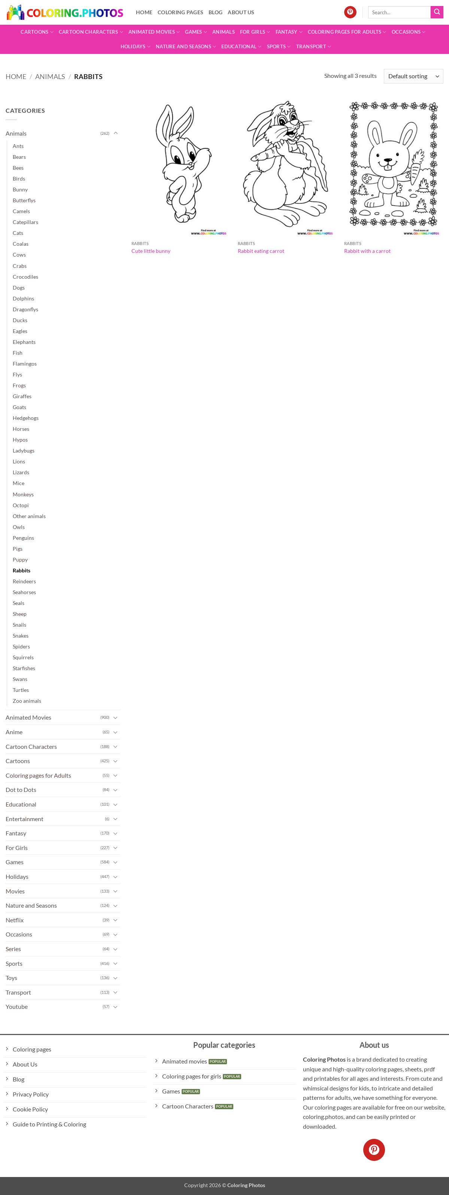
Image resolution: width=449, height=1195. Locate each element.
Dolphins (23, 298)
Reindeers (24, 581)
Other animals (29, 516)
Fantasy (289, 32)
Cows (19, 254)
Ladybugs (23, 450)
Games (196, 32)
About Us (241, 12)
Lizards (21, 472)
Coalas (20, 243)
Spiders (21, 646)
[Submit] (437, 12)
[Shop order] (413, 76)
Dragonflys (25, 309)
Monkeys (23, 494)
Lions (19, 461)
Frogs (19, 385)
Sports (279, 46)
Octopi (21, 505)
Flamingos (25, 363)
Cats (18, 233)
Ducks (20, 320)
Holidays (136, 46)
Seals (18, 603)
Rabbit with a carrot (367, 251)
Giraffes (22, 396)
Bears (19, 157)
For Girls (255, 32)
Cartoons (37, 32)
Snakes (20, 635)
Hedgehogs (26, 418)
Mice (18, 483)
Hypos (20, 439)
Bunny (20, 189)
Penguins (23, 538)
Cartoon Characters (91, 32)
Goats (19, 407)
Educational (241, 46)
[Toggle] (115, 133)
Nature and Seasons (186, 46)
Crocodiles (25, 276)
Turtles (21, 690)
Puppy (20, 559)
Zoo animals (27, 701)
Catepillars (25, 222)
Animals (223, 32)
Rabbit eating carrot (261, 251)
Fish (17, 353)
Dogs (19, 287)
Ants (18, 146)
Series (13, 948)
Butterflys (24, 200)
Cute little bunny (150, 251)
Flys (17, 374)
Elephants (24, 342)
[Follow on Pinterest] (350, 12)
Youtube (17, 1006)
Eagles (20, 331)
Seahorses (24, 592)
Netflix (15, 919)
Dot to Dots (21, 789)
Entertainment (24, 818)
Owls (19, 527)
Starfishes (24, 668)
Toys (11, 977)
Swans (20, 679)
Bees (18, 167)
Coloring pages (180, 12)
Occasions (409, 32)
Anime (14, 731)
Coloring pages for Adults (347, 32)
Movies (15, 891)
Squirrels (23, 657)
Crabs (20, 266)
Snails (19, 624)
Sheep (20, 614)
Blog (215, 12)
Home (144, 12)
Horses (21, 429)
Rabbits (21, 570)
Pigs (17, 548)
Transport (313, 46)
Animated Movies (154, 32)
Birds (19, 178)
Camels (21, 211)
